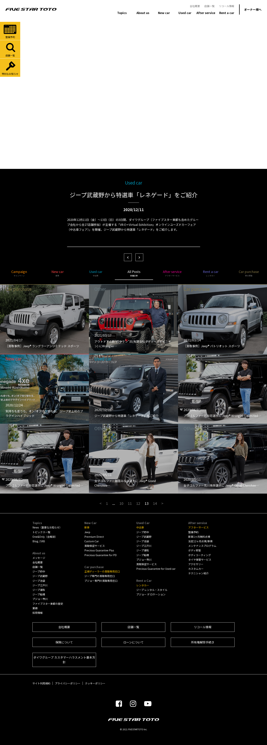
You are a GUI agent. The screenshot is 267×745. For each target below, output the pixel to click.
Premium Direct (94, 536)
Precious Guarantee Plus (99, 550)
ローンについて (133, 642)
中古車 (140, 527)
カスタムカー (196, 568)
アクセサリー (195, 564)
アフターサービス (198, 527)
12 (138, 503)
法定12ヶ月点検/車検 (200, 541)
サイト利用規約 (41, 683)
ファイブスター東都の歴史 (47, 603)
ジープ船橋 (38, 594)
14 (155, 503)
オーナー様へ (253, 9)
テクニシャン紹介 (198, 573)
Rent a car (210, 273)
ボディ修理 (194, 550)
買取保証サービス (94, 546)
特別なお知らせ (10, 68)
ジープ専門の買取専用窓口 (99, 576)
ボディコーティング (199, 555)
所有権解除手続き (202, 642)
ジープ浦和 (38, 590)
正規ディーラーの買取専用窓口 (102, 571)
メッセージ (38, 558)
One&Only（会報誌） (44, 536)
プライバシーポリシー (67, 683)
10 (121, 503)
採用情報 (37, 613)
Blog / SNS (38, 541)
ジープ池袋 (38, 580)
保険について (64, 642)
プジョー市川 (40, 599)
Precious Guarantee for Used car (156, 568)
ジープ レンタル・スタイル (151, 590)
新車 (86, 527)
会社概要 (195, 6)
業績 (35, 608)
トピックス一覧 (41, 532)
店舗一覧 (209, 6)
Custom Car (91, 541)
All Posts (134, 273)
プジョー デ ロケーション (150, 594)
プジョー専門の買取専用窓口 (101, 580)
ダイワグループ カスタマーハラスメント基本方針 (64, 659)
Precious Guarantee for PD (100, 555)
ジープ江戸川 (40, 585)
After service (172, 273)
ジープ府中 (38, 571)
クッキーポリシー (95, 683)
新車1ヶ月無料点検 (199, 536)
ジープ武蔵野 (40, 576)
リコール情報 (226, 6)
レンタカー (142, 585)
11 (130, 503)
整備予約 (10, 31)
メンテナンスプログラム (202, 546)
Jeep (87, 532)
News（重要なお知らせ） (47, 527)
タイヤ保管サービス (199, 559)
